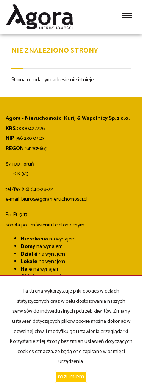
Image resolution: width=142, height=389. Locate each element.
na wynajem (48, 239)
